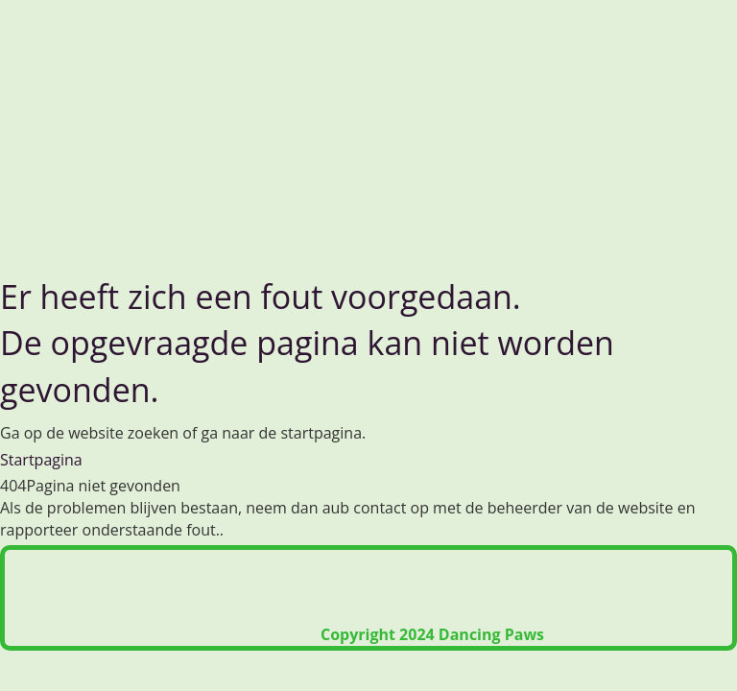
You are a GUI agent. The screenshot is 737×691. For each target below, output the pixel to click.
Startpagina (41, 459)
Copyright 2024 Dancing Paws (432, 634)
